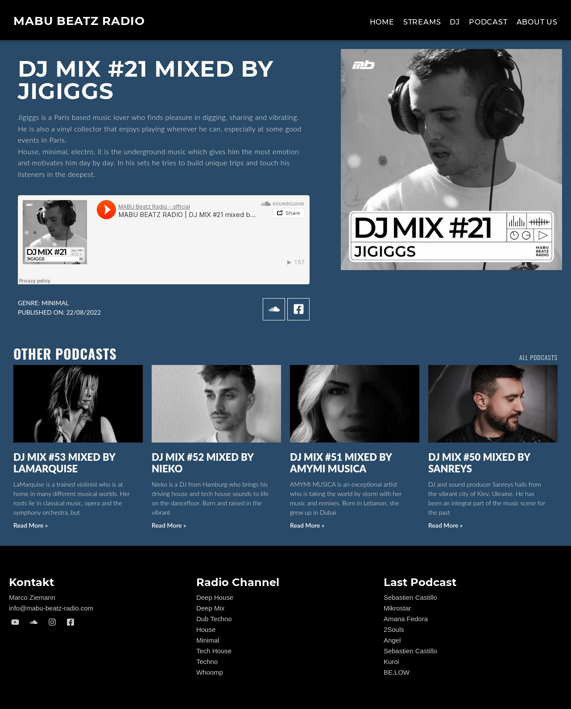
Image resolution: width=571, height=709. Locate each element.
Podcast (488, 22)
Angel (392, 640)
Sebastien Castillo (410, 597)
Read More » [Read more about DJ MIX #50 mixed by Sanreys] (445, 525)
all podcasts (538, 357)
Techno (207, 661)
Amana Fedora (406, 619)
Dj (455, 22)
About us (537, 22)
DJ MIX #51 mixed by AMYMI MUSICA (341, 463)
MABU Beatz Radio (79, 21)
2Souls (394, 629)
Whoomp (209, 672)
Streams (422, 22)
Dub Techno (214, 619)
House (205, 629)
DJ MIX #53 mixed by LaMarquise (64, 463)
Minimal (55, 303)
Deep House (214, 597)
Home (382, 22)
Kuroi (391, 661)
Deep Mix (210, 608)
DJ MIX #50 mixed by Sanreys (479, 463)
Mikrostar (397, 608)
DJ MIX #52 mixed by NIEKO (202, 463)
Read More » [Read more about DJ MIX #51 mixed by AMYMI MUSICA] (307, 525)
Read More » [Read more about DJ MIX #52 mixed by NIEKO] (169, 525)
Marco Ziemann (32, 597)
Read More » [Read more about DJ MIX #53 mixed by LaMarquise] (30, 525)
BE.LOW (397, 672)
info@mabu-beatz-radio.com (51, 608)
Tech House (214, 651)
